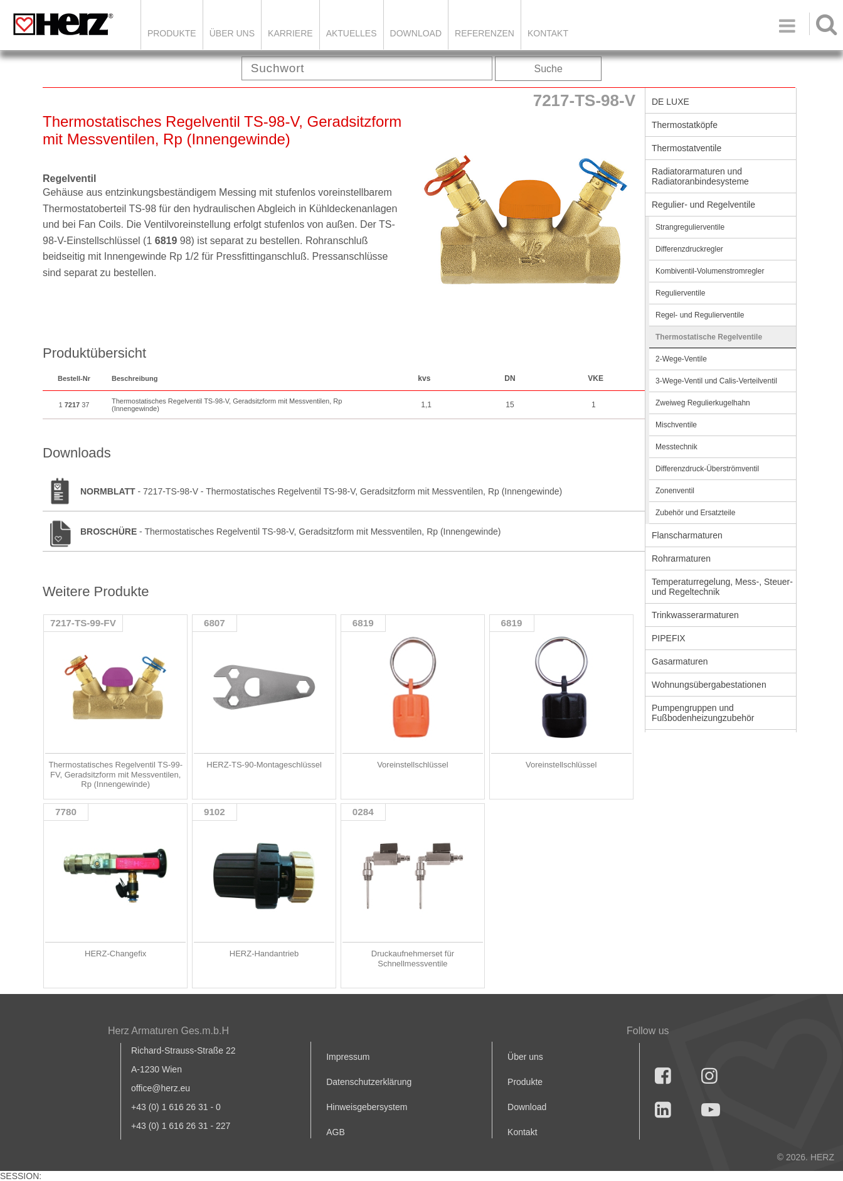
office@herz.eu (160, 1088)
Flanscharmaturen (687, 535)
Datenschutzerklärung (368, 1082)
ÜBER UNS (232, 33)
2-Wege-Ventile (681, 359)
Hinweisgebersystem (366, 1107)
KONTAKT (548, 33)
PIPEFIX (669, 638)
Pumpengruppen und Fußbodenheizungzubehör (703, 713)
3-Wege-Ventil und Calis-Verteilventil (716, 381)
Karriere (290, 33)
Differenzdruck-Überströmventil (707, 468)
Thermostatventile (686, 148)
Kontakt (522, 1132)
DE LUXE (670, 102)
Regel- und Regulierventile (699, 315)
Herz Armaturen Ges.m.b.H (168, 1030)
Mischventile (676, 424)
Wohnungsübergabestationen (709, 685)
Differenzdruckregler (689, 249)
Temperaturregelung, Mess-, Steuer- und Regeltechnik (722, 587)
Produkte (171, 33)
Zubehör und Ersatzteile (695, 512)
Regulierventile (680, 293)
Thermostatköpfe (685, 125)
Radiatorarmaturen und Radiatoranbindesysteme (700, 176)
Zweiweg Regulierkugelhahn (702, 402)
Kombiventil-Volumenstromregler (709, 271)
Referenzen (484, 33)
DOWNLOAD (416, 33)
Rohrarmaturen (681, 558)
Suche (548, 68)
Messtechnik (676, 446)
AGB (335, 1132)
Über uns (525, 1057)
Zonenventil (674, 490)
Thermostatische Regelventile (708, 337)
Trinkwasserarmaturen (695, 615)
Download (526, 1107)
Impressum (347, 1057)
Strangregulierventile (689, 227)
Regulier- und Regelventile (703, 205)
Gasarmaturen (680, 661)
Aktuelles (351, 33)
